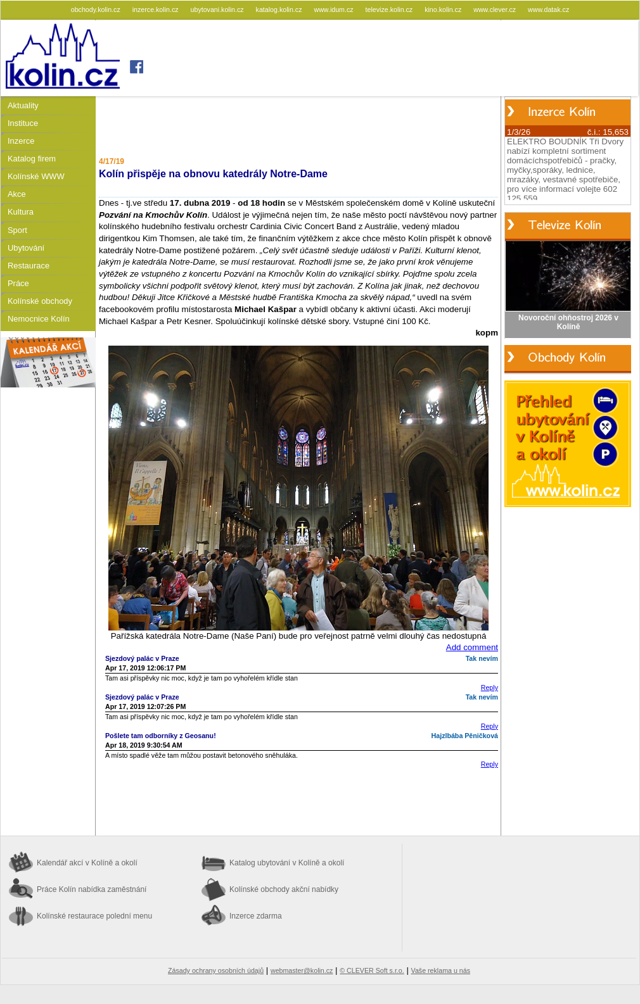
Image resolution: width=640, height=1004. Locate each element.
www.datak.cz (548, 9)
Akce (17, 194)
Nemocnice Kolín (39, 318)
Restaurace (28, 265)
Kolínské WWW (36, 176)
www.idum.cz (334, 9)
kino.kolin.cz (444, 9)
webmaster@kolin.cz (302, 970)
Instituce (23, 123)
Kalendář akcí (87, 862)
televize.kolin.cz (390, 9)
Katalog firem (32, 158)
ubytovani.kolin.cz (218, 9)
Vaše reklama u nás (440, 970)
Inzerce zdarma (255, 916)
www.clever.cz (495, 9)
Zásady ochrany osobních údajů (216, 970)
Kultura (21, 211)
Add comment (472, 647)
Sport (17, 230)
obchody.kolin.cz (96, 9)
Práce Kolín (91, 889)
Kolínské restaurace (94, 916)
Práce (18, 283)
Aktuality (23, 105)
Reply (489, 687)
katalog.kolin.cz (280, 9)
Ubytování (26, 248)
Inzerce (21, 141)
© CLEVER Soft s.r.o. (372, 970)
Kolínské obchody (40, 301)
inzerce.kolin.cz (156, 9)
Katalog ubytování (286, 862)
